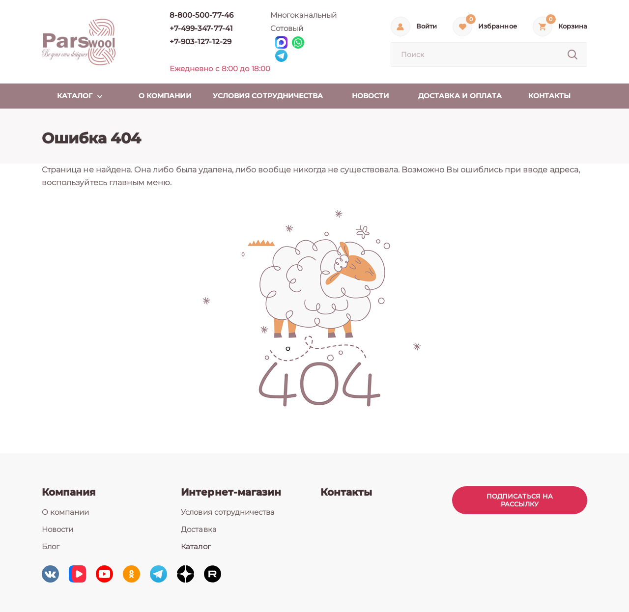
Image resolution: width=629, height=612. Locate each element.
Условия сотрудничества (228, 512)
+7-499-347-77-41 (201, 28)
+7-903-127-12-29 (200, 41)
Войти (426, 26)
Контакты (346, 492)
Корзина (572, 26)
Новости (57, 529)
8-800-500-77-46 (201, 15)
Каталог (195, 546)
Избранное (497, 26)
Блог (50, 546)
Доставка (198, 529)
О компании (65, 512)
